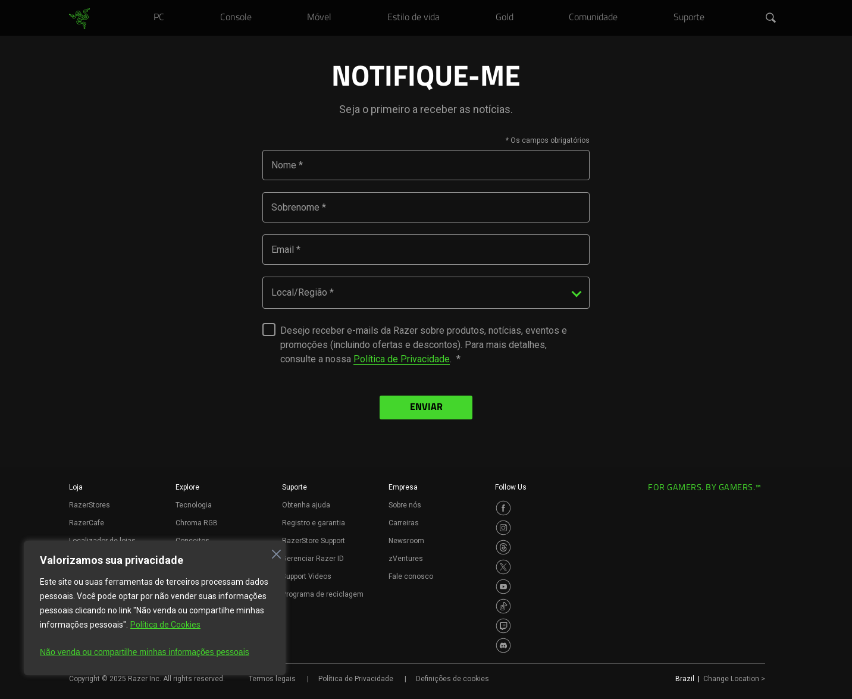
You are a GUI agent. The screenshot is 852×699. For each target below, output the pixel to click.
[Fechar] (273, 551)
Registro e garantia (313, 523)
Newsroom (406, 541)
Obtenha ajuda (306, 505)
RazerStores (89, 505)
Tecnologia (194, 505)
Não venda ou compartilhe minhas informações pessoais (144, 652)
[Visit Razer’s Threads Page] (503, 547)
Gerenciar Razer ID (313, 558)
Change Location (734, 679)
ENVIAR (426, 407)
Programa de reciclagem (323, 594)
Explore (187, 487)
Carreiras (404, 523)
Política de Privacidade (401, 359)
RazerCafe (86, 523)
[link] (79, 19)
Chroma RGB (197, 523)
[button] (771, 18)
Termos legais (272, 679)
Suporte (294, 487)
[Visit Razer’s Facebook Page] (503, 508)
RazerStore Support (313, 541)
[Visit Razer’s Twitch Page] (503, 625)
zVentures (406, 558)
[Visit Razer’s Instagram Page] (503, 527)
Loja (76, 487)
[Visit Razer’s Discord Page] (503, 645)
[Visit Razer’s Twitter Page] (503, 567)
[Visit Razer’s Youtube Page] (503, 586)
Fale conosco (411, 576)
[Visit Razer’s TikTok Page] (503, 606)
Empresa (403, 487)
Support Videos (306, 576)
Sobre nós (405, 505)
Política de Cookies (165, 624)
